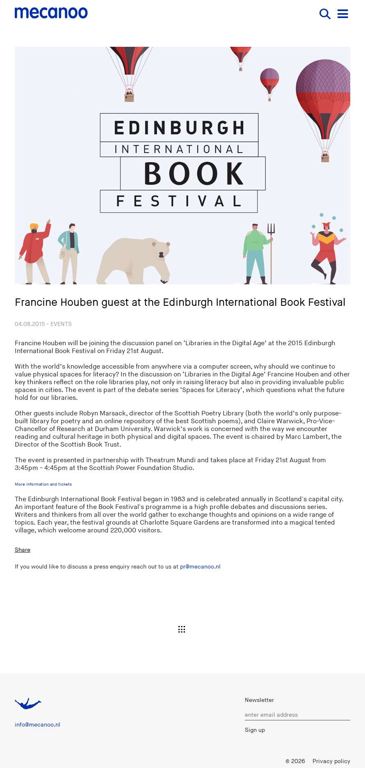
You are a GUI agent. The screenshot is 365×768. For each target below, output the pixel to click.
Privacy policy (331, 761)
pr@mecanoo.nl (200, 566)
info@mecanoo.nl (37, 724)
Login (271, 761)
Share (22, 549)
